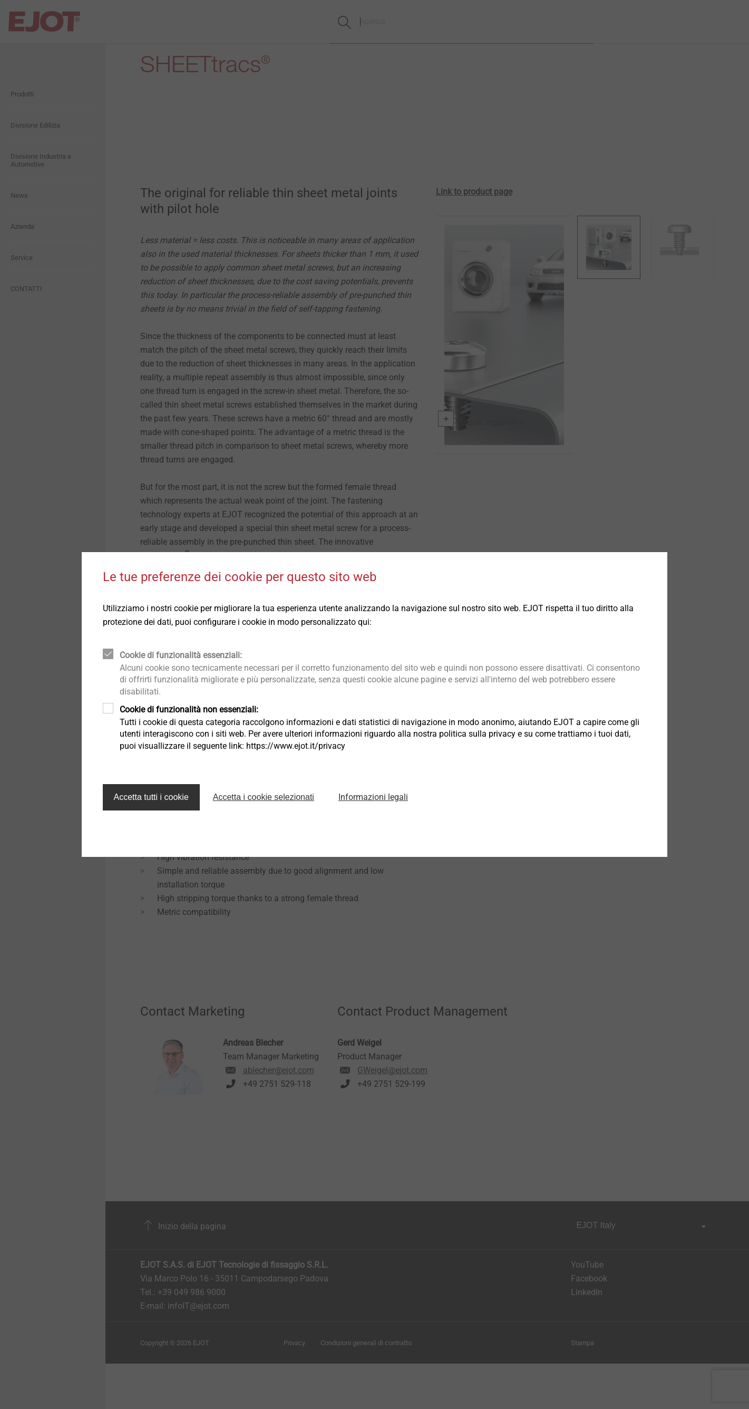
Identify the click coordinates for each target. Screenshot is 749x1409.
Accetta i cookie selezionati (263, 797)
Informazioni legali (373, 797)
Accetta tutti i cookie (151, 797)
